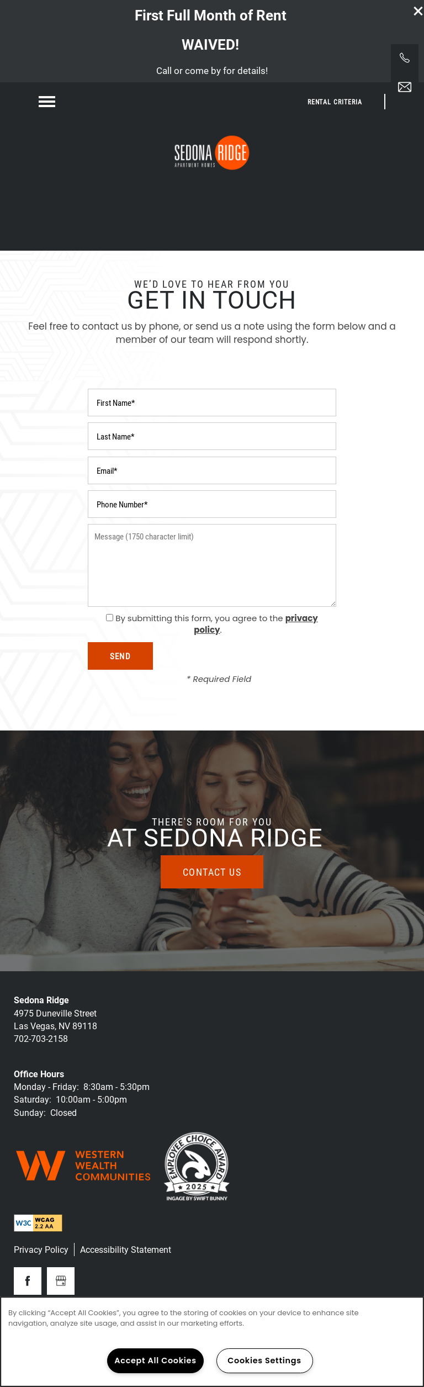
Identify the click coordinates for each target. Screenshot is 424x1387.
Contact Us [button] (212, 871)
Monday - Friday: (46, 1086)
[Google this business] (61, 1281)
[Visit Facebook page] (27, 1281)
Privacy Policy (41, 1249)
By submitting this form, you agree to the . (216, 624)
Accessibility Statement (125, 1249)
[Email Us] (404, 87)
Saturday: (32, 1099)
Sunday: (30, 1112)
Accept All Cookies (155, 1360)
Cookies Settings (264, 1360)
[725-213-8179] (404, 58)
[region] (212, 1341)
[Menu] (47, 101)
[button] (418, 11)
